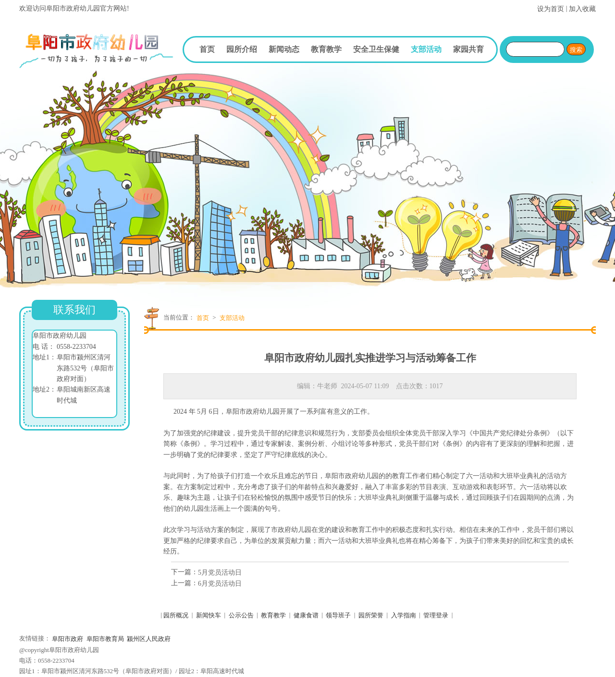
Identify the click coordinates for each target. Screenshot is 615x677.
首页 (207, 49)
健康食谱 (306, 615)
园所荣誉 (370, 615)
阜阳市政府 (67, 638)
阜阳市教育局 (105, 638)
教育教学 (326, 49)
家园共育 (468, 49)
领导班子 (338, 615)
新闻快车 (208, 615)
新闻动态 (284, 49)
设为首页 (550, 8)
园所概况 (175, 615)
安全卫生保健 (376, 49)
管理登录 (435, 615)
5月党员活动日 (220, 572)
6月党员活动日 (220, 583)
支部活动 (426, 49)
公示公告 (241, 615)
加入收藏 (582, 8)
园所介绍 (241, 49)
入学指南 (403, 615)
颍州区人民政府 (149, 638)
